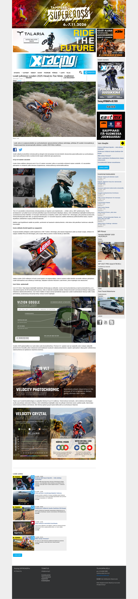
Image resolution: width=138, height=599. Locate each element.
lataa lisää (17, 555)
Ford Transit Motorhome (106, 291)
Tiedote (19, 80)
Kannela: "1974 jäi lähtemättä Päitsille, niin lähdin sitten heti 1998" (109, 218)
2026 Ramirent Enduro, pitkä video (107, 212)
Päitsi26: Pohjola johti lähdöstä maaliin (108, 177)
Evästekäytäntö (45, 580)
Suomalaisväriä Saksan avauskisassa (109, 162)
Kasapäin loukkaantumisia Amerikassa (108, 193)
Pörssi (54, 73)
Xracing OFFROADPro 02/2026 (108, 101)
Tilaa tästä (111, 107)
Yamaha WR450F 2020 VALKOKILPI (106, 235)
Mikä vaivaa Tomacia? (42, 538)
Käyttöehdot (44, 579)
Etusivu (17, 73)
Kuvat (40, 73)
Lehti (63, 73)
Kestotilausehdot (46, 575)
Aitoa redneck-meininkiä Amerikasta (46, 523)
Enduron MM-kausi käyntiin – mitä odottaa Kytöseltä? (48, 478)
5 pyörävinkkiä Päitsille (104, 202)
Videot (33, 73)
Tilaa (68, 73)
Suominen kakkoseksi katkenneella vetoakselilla (111, 188)
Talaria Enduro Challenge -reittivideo (107, 223)
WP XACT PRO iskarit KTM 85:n (109, 264)
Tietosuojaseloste (46, 577)
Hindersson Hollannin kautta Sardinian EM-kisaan (50, 508)
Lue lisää (38, 486)
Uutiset (26, 73)
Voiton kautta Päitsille (103, 207)
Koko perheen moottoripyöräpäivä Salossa (48, 493)
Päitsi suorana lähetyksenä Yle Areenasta (109, 197)
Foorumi (47, 73)
